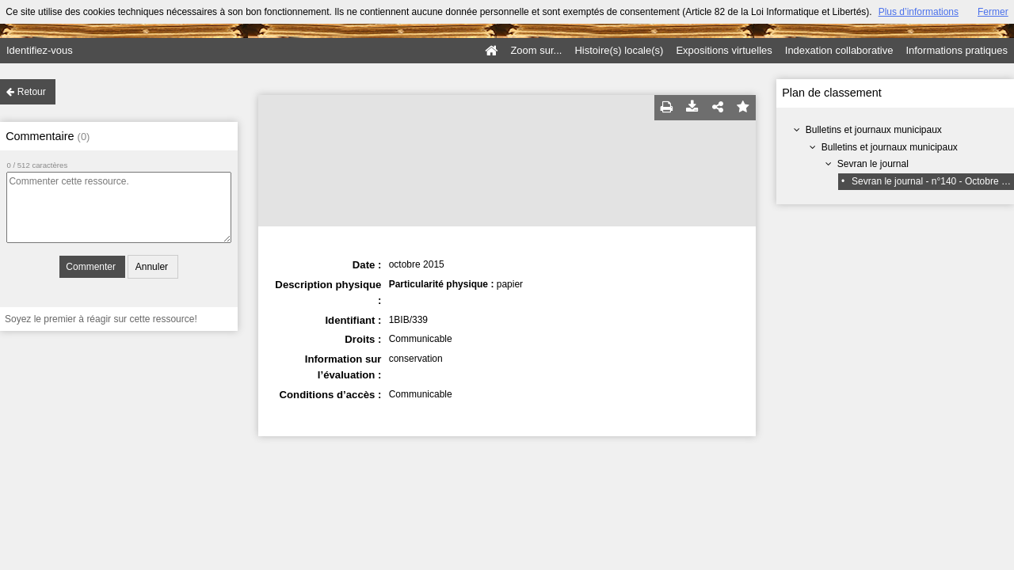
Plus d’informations (919, 11)
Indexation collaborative (839, 50)
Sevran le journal (873, 163)
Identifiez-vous (39, 50)
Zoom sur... (536, 50)
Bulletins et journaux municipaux (874, 129)
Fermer (993, 11)
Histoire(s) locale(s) (618, 50)
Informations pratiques (956, 50)
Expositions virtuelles (724, 50)
